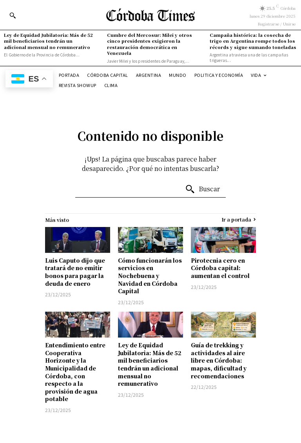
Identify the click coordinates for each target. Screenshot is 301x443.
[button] (12, 15)
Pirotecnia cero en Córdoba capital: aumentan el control (220, 268)
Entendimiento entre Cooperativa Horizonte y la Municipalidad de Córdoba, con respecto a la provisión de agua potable (75, 372)
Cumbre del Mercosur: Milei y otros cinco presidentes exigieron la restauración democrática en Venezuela (149, 44)
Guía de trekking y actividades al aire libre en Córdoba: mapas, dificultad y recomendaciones (219, 360)
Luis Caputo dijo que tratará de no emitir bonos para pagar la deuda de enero (75, 271)
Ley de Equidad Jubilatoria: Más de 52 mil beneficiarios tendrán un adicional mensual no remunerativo (48, 41)
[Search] (202, 189)
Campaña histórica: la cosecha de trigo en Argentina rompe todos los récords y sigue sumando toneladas (253, 41)
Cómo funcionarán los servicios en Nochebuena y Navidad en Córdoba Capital (150, 275)
